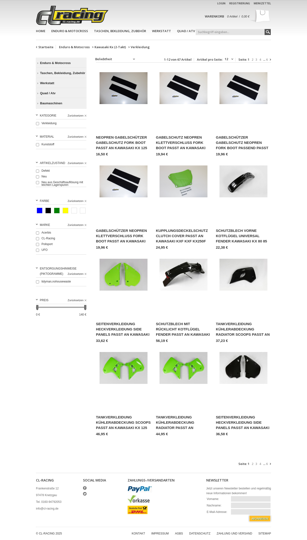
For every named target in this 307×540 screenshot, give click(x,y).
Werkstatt (161, 31)
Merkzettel (262, 3)
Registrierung (239, 3)
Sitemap (264, 533)
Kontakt (138, 533)
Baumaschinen (51, 103)
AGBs (179, 533)
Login (221, 3)
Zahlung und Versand (234, 533)
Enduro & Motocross (69, 31)
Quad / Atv (186, 31)
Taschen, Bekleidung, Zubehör (120, 31)
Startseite (45, 47)
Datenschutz (199, 533)
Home (40, 31)
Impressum (160, 533)
